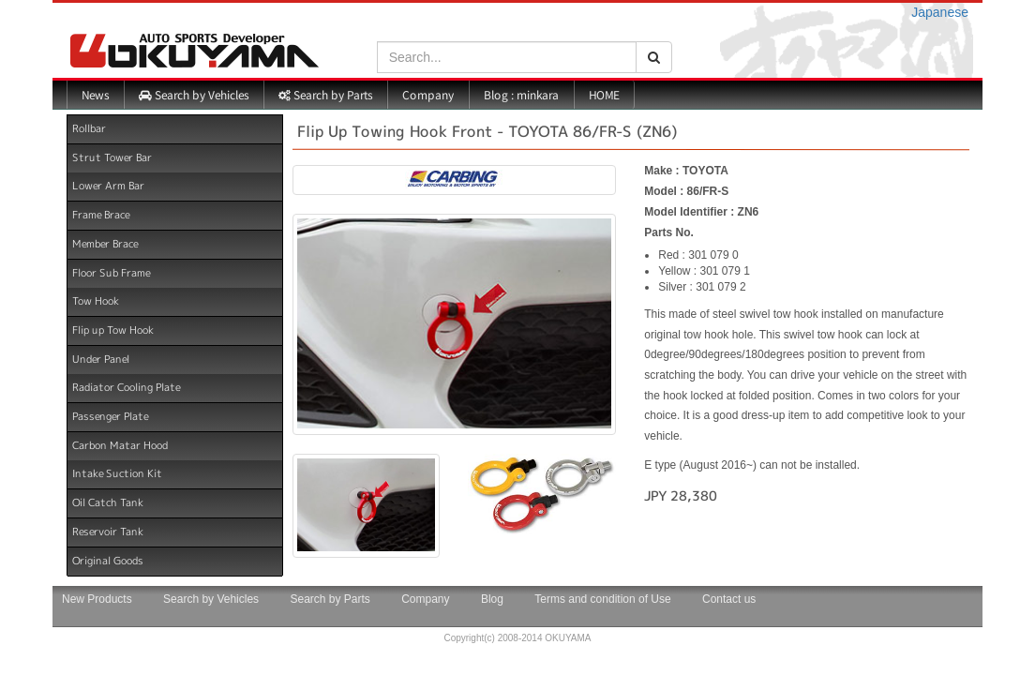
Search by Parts (325, 94)
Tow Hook (95, 300)
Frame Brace (100, 214)
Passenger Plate (110, 416)
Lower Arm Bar (108, 185)
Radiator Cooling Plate (126, 387)
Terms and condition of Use (602, 599)
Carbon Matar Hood (120, 445)
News (95, 94)
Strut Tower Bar (112, 157)
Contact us (729, 599)
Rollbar (89, 128)
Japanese (939, 12)
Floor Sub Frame (111, 271)
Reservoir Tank (107, 531)
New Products (97, 599)
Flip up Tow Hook (113, 330)
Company (428, 94)
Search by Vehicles (193, 94)
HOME (604, 94)
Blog (492, 599)
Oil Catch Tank (107, 502)
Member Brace (105, 243)
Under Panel (100, 359)
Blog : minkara (521, 94)
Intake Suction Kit (117, 473)
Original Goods (107, 559)
